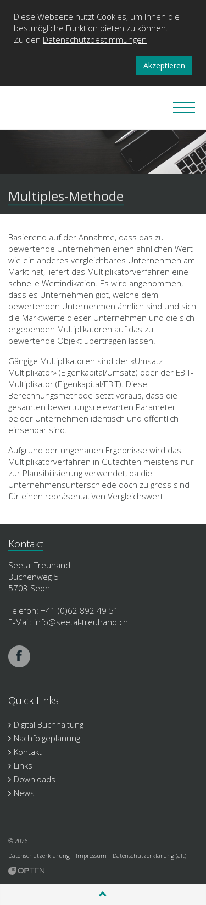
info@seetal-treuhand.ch (81, 621)
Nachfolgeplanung (44, 738)
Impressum (91, 855)
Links (20, 765)
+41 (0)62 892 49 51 (80, 610)
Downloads (31, 779)
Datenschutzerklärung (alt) (149, 855)
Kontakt (25, 751)
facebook (19, 656)
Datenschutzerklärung (39, 855)
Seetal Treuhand (38, 107)
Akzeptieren (164, 65)
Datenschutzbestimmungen (95, 39)
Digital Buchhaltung (45, 724)
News (21, 792)
